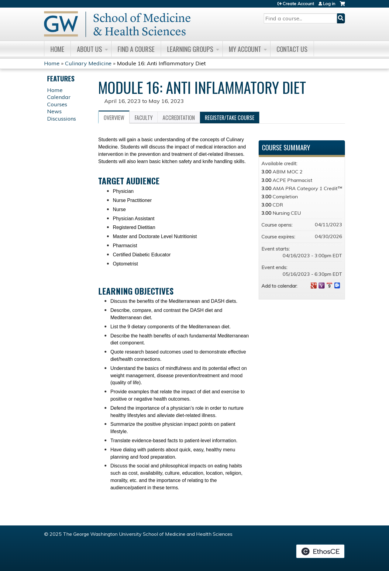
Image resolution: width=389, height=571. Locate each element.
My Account (245, 49)
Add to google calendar (314, 285)
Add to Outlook (337, 285)
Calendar (59, 97)
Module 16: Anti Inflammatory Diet (161, 63)
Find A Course (136, 49)
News (54, 111)
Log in (329, 4)
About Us (89, 49)
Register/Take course (229, 117)
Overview (114, 117)
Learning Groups (190, 49)
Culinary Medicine (88, 63)
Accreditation (179, 117)
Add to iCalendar (329, 285)
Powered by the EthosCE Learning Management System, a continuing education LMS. (320, 551)
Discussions (61, 118)
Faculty (144, 117)
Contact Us (292, 49)
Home (57, 49)
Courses (57, 104)
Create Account (298, 4)
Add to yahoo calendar (321, 285)
